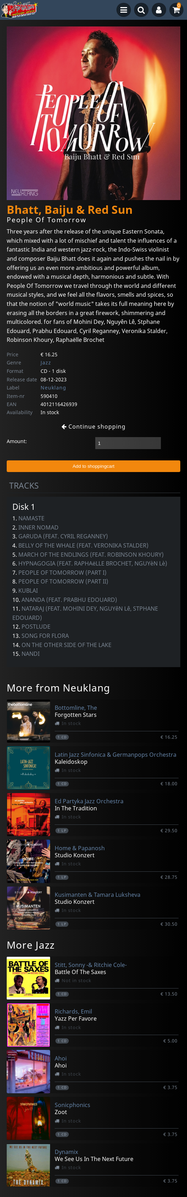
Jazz (46, 362)
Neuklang (53, 387)
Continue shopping (93, 426)
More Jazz (31, 944)
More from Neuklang (58, 687)
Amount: (17, 441)
